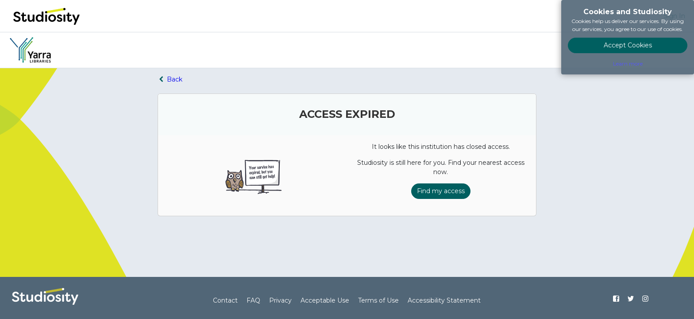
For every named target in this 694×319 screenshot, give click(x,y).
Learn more (628, 63)
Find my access (441, 191)
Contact (225, 300)
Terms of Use (378, 300)
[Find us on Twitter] (630, 299)
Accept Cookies (628, 45)
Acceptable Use (325, 300)
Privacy (280, 300)
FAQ (253, 300)
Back (170, 79)
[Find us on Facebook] (616, 299)
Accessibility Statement (444, 300)
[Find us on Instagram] (645, 299)
